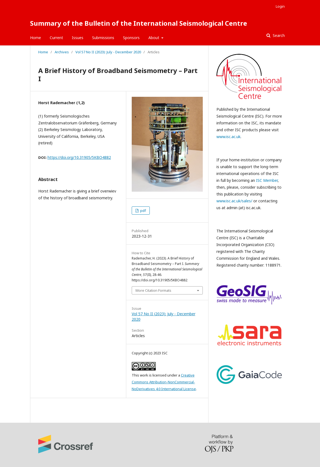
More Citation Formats (153, 290)
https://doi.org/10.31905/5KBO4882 (79, 157)
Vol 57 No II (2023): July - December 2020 (108, 51)
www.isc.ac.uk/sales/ (234, 200)
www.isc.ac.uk (228, 136)
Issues (77, 37)
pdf (142, 210)
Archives (62, 51)
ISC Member (267, 180)
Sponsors (131, 37)
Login (280, 6)
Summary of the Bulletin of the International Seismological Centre (138, 23)
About (154, 37)
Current (56, 37)
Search (278, 35)
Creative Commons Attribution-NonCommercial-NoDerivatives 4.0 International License (164, 382)
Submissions (103, 37)
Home (35, 37)
